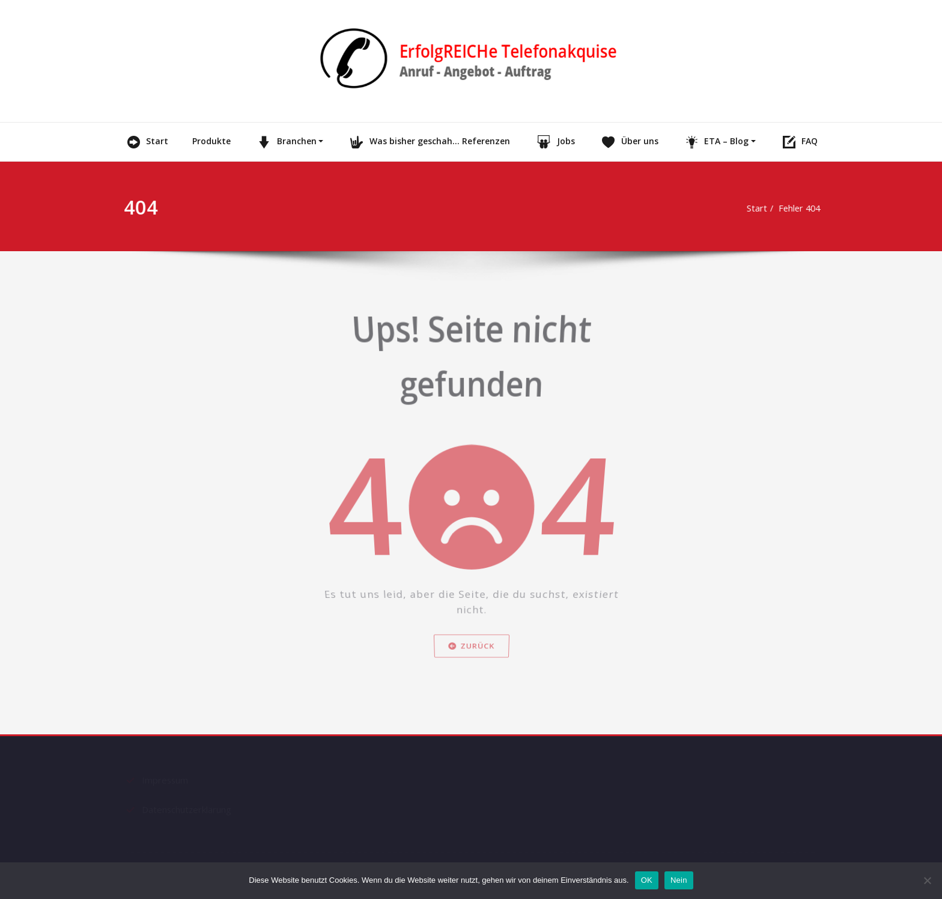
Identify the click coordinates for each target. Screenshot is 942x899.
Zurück (471, 684)
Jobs (554, 141)
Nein (678, 880)
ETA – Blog (715, 141)
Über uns (628, 141)
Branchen (286, 141)
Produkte (211, 141)
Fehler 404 (789, 208)
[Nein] (927, 880)
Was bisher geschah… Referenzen (428, 141)
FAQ (799, 141)
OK (646, 880)
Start (146, 141)
